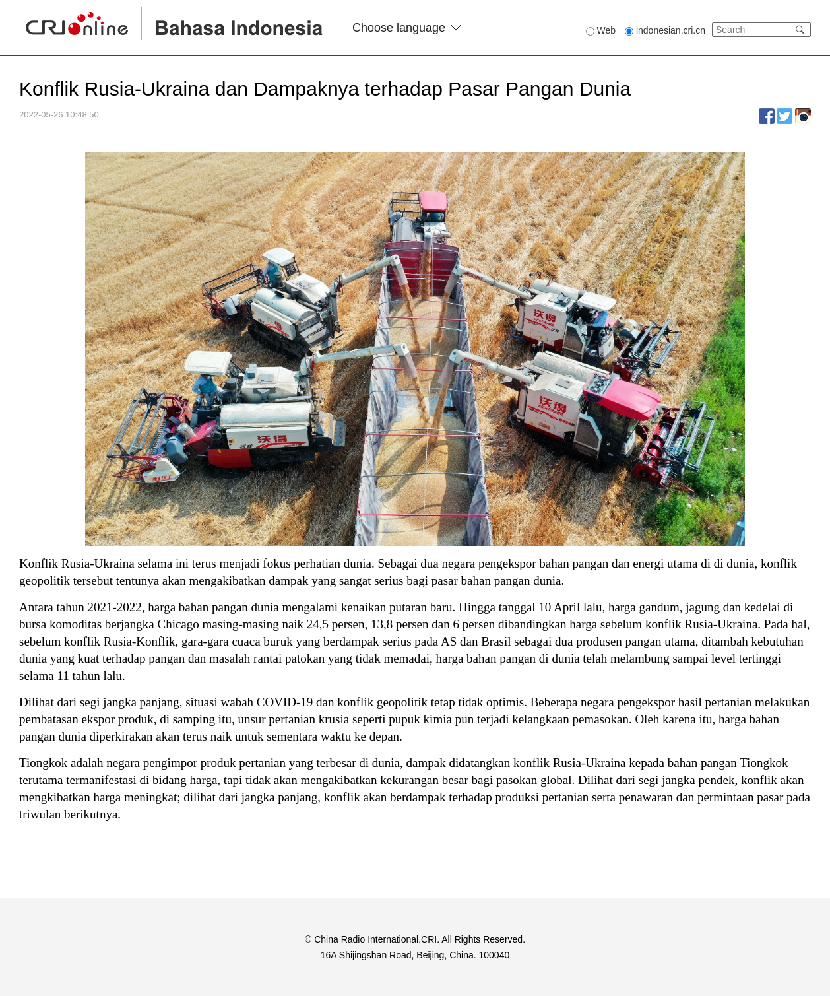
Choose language (406, 28)
